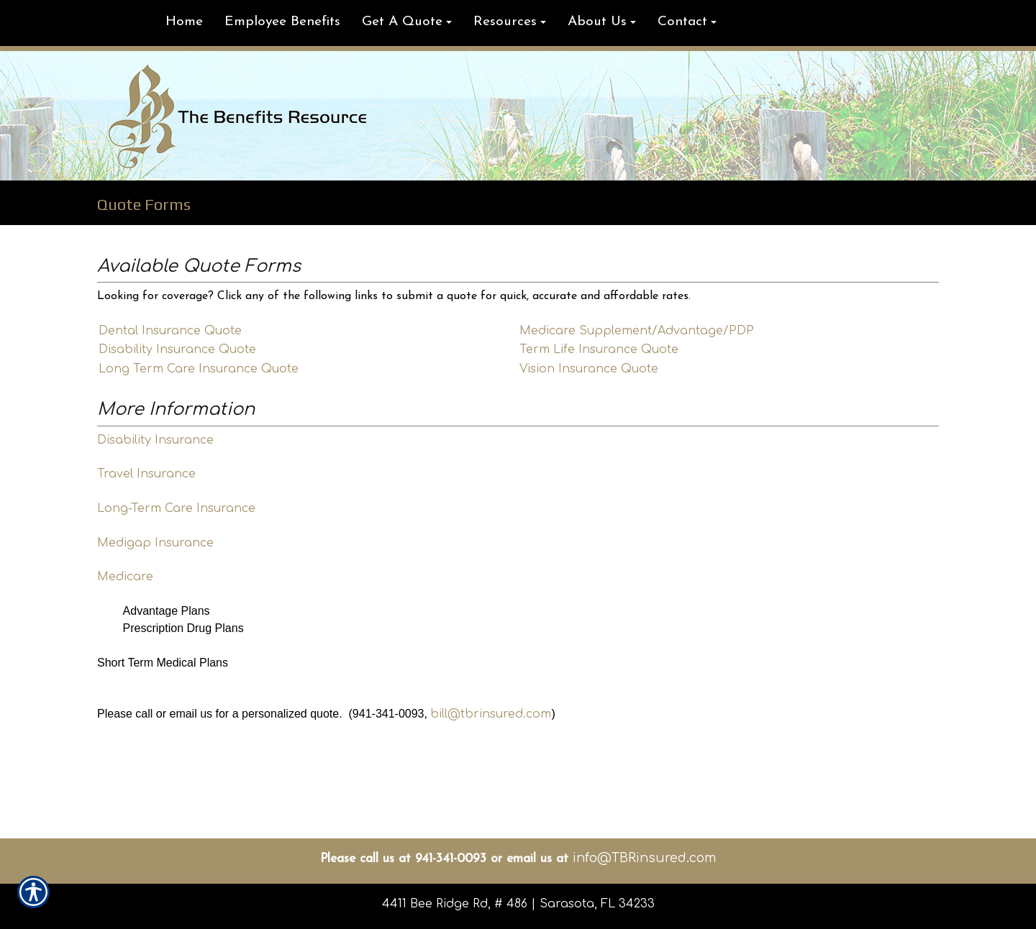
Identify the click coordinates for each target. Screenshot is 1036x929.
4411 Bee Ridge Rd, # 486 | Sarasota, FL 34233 (518, 903)
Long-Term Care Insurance (176, 508)
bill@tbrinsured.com (490, 714)
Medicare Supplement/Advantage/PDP (636, 330)
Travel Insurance (146, 473)
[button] (407, 23)
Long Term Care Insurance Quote (199, 368)
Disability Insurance (155, 440)
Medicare (125, 576)
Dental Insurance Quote (170, 330)
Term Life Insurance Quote (598, 349)
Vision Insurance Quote (588, 368)
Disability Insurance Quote (177, 349)
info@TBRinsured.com (644, 858)
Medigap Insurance (155, 542)
